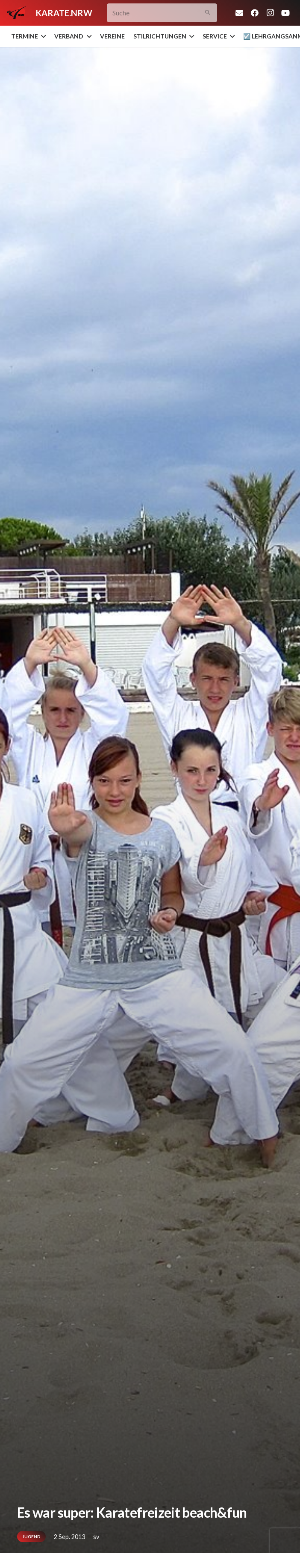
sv (96, 1536)
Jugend (31, 1536)
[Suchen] (207, 13)
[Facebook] (254, 13)
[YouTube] (285, 13)
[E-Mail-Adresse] (239, 13)
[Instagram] (270, 13)
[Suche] (162, 13)
